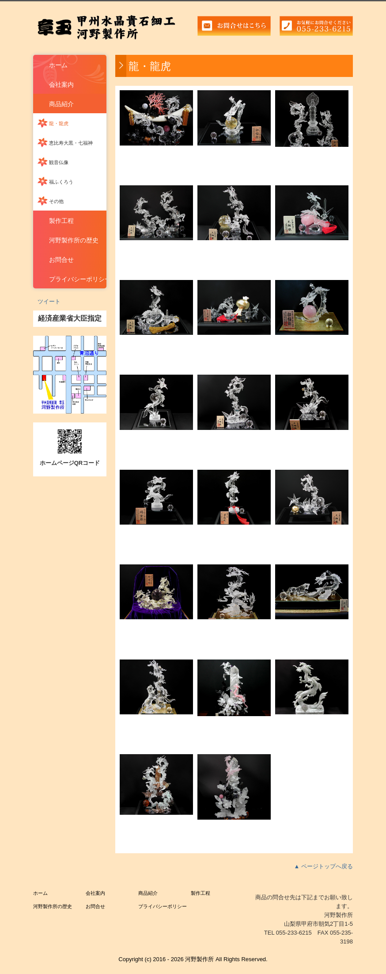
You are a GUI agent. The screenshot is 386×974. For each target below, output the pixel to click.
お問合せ (61, 259)
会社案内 (61, 84)
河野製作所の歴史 (73, 240)
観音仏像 (58, 162)
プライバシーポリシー (77, 279)
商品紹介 (61, 103)
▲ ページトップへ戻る (323, 866)
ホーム (58, 65)
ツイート (49, 301)
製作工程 (61, 220)
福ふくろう (61, 181)
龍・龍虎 (58, 123)
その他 (56, 201)
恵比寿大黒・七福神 (71, 143)
